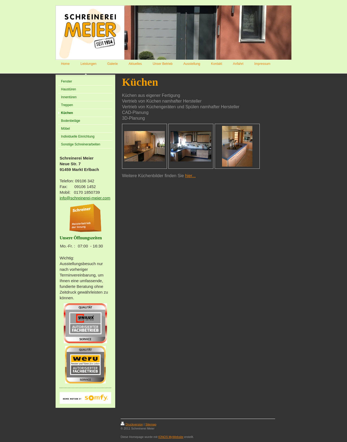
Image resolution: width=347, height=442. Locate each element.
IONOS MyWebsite (171, 436)
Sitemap (150, 424)
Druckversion (132, 424)
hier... (190, 175)
